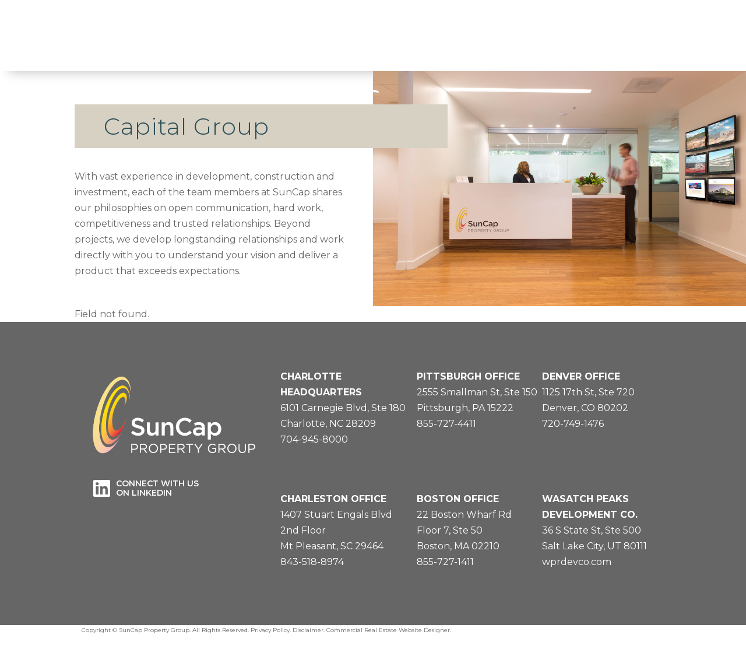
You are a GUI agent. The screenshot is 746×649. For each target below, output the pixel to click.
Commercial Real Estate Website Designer (388, 630)
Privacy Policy (270, 630)
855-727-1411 (445, 561)
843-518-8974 (312, 561)
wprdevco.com (576, 561)
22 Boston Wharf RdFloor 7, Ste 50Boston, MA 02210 (464, 530)
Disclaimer (308, 630)
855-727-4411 (446, 423)
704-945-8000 (314, 439)
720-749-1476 (573, 423)
